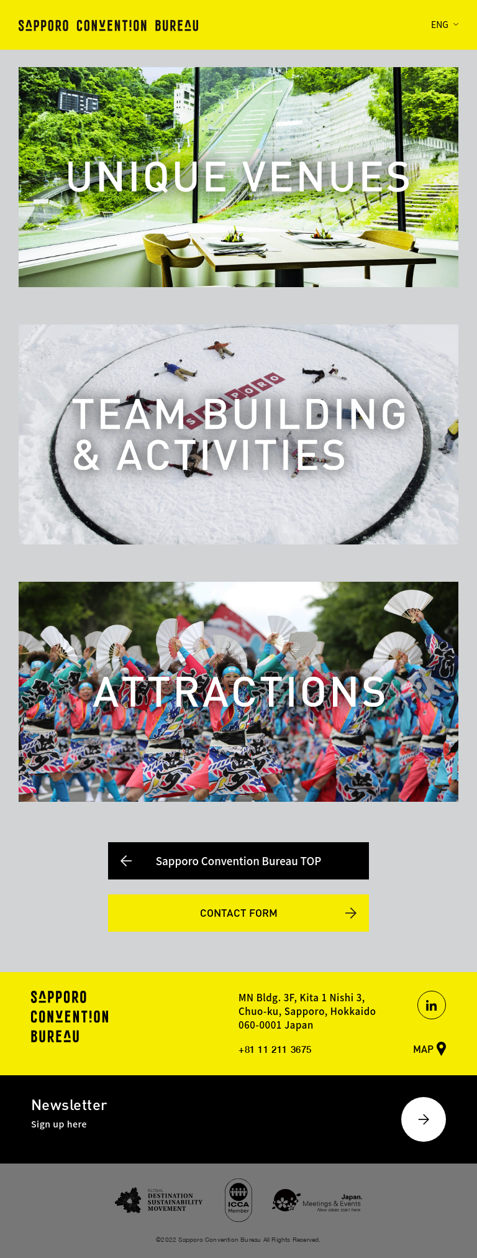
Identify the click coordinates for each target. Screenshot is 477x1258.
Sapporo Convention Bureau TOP (239, 860)
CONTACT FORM (239, 912)
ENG (439, 24)
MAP (423, 1048)
